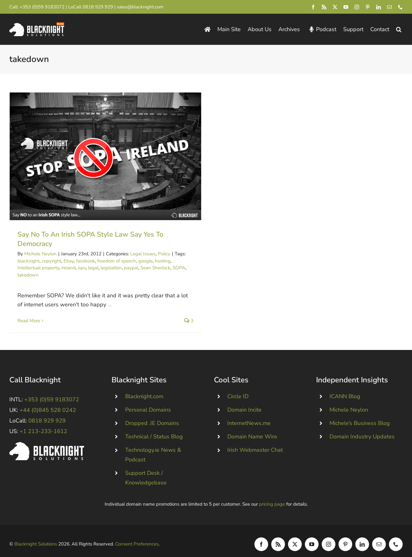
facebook (85, 261)
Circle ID (238, 389)
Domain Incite (244, 402)
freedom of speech (116, 261)
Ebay (69, 261)
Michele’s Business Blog (359, 415)
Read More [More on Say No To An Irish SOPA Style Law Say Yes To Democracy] (28, 321)
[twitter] (335, 7)
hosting (162, 261)
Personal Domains (148, 402)
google (145, 261)
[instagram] (356, 7)
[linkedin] (378, 7)
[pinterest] (367, 7)
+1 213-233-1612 (43, 423)
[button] (399, 29)
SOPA (179, 268)
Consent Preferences (137, 536)
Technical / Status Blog (154, 429)
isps (82, 268)
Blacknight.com (144, 389)
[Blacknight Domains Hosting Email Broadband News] (36, 25)
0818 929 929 (98, 7)
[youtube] (345, 7)
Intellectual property (38, 268)
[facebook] (313, 7)
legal (93, 268)
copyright (51, 261)
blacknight (28, 261)
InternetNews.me (249, 415)
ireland (68, 268)
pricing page (272, 496)
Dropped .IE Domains (152, 415)
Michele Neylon (40, 254)
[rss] (324, 7)
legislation (111, 268)
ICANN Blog (344, 389)
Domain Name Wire (252, 429)
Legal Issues (143, 254)
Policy (164, 254)
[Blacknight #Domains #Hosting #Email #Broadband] (46, 437)
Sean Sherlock (155, 268)
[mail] (389, 7)
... (109, 304)
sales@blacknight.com (140, 7)
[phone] (400, 7)
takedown (28, 275)
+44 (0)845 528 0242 (48, 402)
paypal (131, 268)
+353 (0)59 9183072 (42, 7)
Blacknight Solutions (35, 536)
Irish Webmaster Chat (255, 442)
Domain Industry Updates (362, 429)
